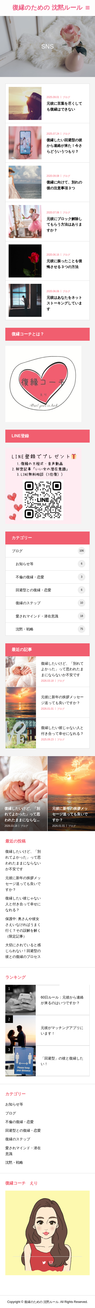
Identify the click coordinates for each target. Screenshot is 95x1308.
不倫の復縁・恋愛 (50, 577)
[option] (24, 793)
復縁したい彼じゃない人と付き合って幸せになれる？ (23, 904)
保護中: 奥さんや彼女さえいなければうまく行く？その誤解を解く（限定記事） (23, 927)
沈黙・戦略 (50, 629)
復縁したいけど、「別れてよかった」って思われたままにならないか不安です (23, 860)
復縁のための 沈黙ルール (47, 7)
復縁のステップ (50, 603)
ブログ (48, 551)
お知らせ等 (50, 564)
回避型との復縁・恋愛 (50, 590)
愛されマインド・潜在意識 (50, 616)
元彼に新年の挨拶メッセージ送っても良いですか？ (23, 884)
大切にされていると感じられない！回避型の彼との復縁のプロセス (23, 951)
